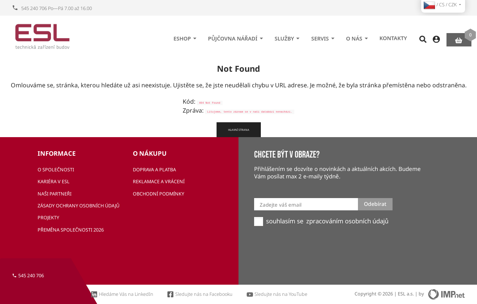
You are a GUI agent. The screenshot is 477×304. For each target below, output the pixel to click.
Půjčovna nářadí (236, 36)
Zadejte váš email (280, 204)
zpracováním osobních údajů (347, 221)
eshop (186, 36)
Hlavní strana (238, 130)
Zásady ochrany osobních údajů (78, 206)
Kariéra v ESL (54, 181)
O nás (358, 36)
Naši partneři (54, 194)
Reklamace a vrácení (159, 181)
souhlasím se (284, 221)
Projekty (48, 217)
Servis (324, 36)
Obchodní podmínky (158, 194)
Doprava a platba (154, 169)
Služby (288, 36)
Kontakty (393, 36)
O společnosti (56, 169)
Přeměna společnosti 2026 (71, 230)
